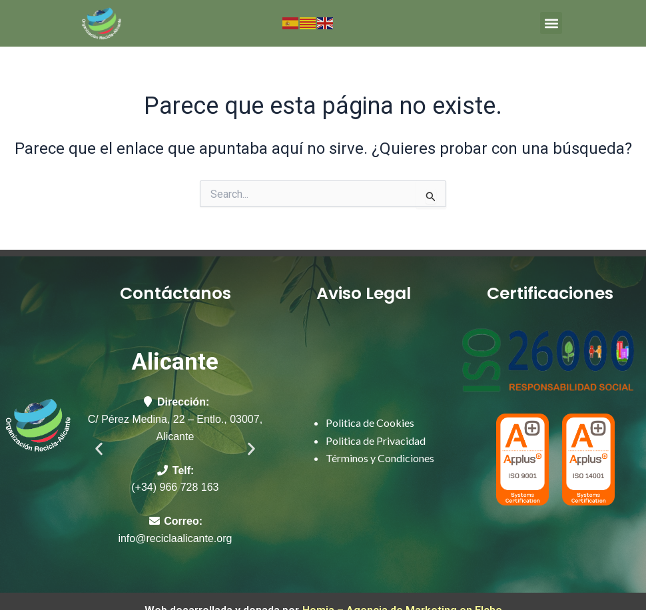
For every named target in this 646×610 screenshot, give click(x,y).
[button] (551, 23)
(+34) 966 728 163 (174, 487)
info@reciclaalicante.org (175, 538)
